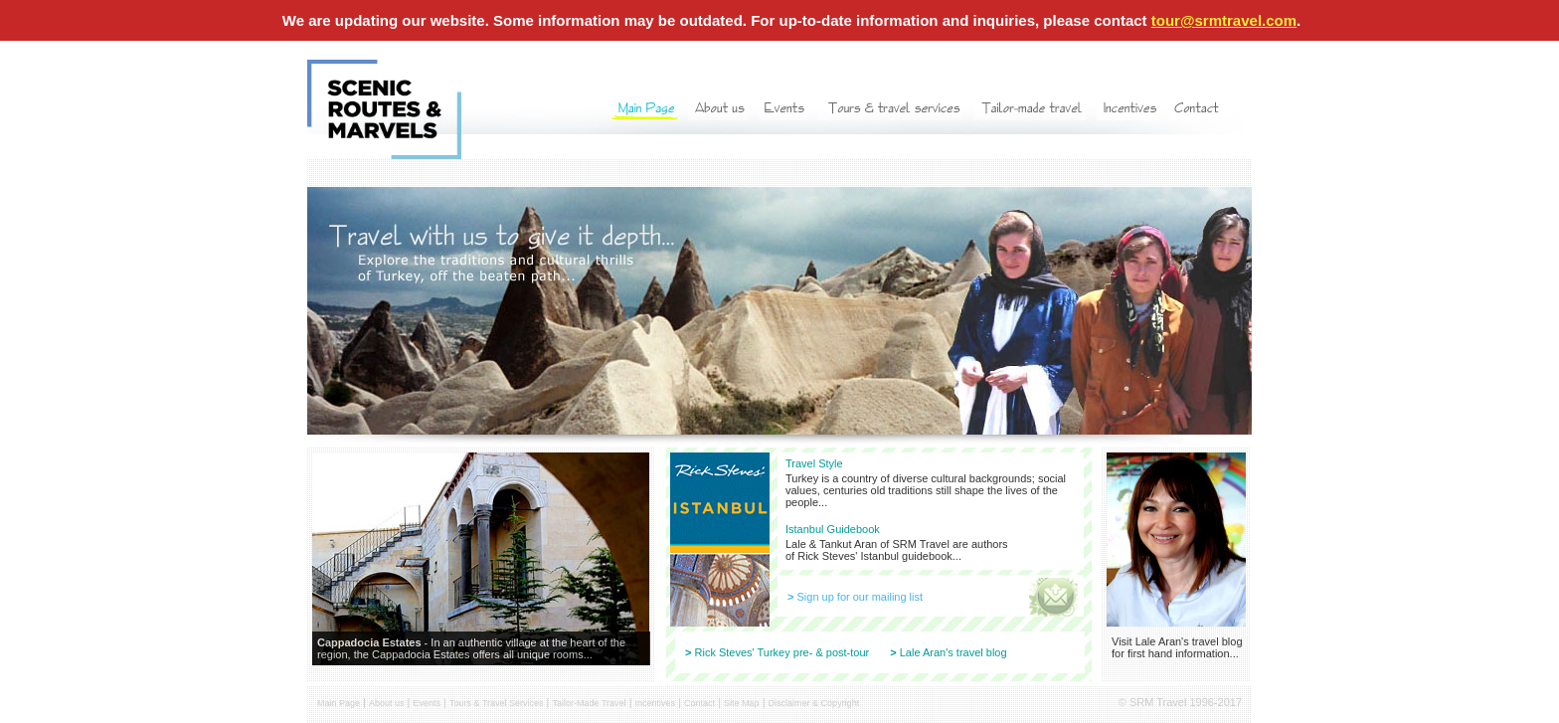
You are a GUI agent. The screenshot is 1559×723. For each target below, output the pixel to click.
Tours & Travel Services (496, 703)
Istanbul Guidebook (832, 529)
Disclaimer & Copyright (814, 703)
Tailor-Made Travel (589, 703)
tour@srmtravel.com (1224, 20)
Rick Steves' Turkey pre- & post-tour (782, 652)
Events (427, 703)
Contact (699, 703)
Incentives (655, 703)
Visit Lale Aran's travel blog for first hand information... (1177, 647)
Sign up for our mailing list (860, 597)
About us (387, 703)
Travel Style (814, 463)
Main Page (338, 703)
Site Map (742, 703)
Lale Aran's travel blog (953, 652)
